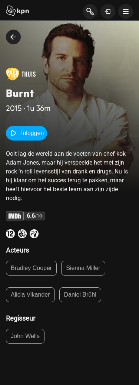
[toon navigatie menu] (125, 11)
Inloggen (26, 133)
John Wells (25, 336)
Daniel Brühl (80, 294)
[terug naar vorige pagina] (13, 37)
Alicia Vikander (30, 294)
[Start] (17, 11)
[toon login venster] (107, 11)
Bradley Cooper (31, 268)
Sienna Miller (83, 268)
